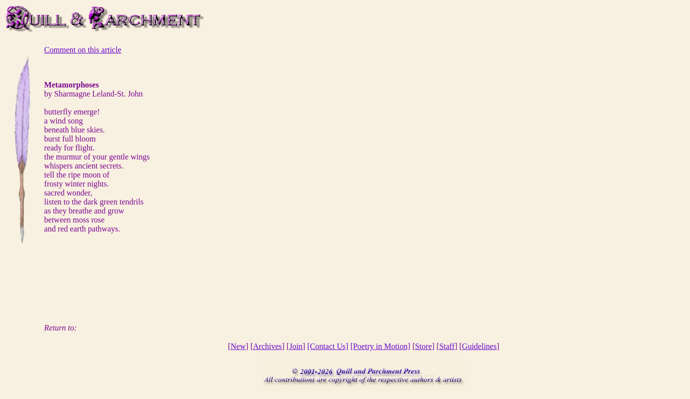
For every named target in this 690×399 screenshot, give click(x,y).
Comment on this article (82, 50)
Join (295, 346)
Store (423, 346)
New (238, 346)
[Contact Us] (327, 346)
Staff (446, 346)
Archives (267, 346)
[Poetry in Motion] (380, 346)
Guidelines (479, 346)
